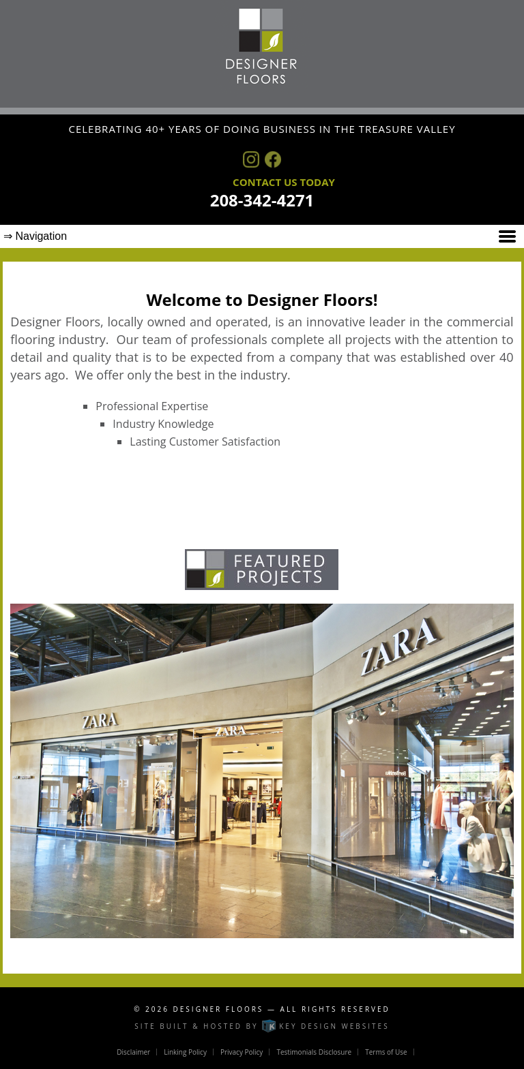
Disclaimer (133, 1052)
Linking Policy (185, 1052)
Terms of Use (386, 1052)
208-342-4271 (262, 200)
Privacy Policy (241, 1052)
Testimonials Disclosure (313, 1052)
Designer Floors (218, 1009)
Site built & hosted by (261, 1026)
